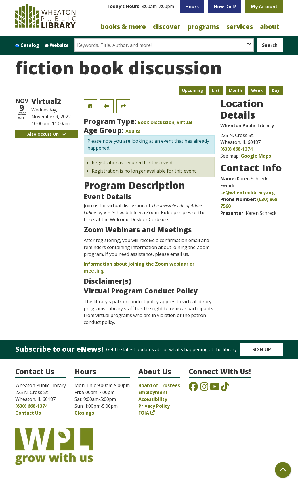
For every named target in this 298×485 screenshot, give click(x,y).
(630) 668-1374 (236, 149)
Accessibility (152, 399)
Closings (84, 413)
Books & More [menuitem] (123, 26)
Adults (132, 131)
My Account (264, 6)
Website (59, 45)
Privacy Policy (154, 406)
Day (276, 90)
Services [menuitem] (239, 26)
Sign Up (261, 349)
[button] (140, 8)
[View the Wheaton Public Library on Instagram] (204, 388)
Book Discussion (156, 122)
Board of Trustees (159, 385)
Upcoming (192, 90)
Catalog (29, 45)
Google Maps (256, 156)
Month (235, 90)
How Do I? (225, 6)
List (216, 90)
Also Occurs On (46, 134)
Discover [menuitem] (166, 26)
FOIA (143, 413)
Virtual (184, 122)
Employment (153, 392)
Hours (192, 6)
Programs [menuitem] (203, 26)
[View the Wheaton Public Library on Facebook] (193, 388)
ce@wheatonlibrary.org (247, 192)
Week (257, 90)
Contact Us (28, 413)
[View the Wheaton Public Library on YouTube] (214, 388)
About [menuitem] (269, 26)
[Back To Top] (283, 470)
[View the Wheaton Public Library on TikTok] (225, 388)
